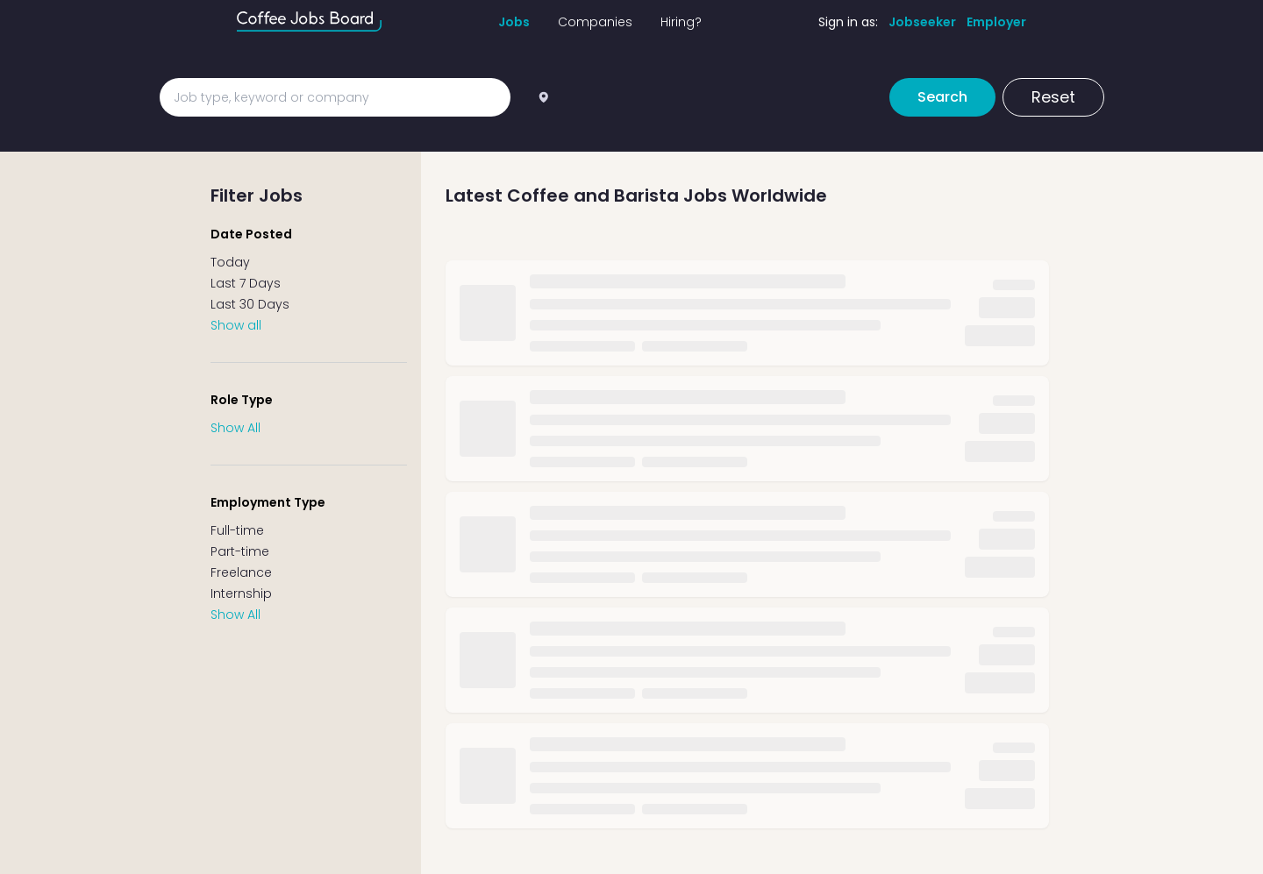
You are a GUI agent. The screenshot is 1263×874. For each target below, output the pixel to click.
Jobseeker (922, 22)
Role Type (241, 400)
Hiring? (681, 22)
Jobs (514, 22)
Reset (1053, 97)
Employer (996, 22)
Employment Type (267, 502)
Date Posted (251, 234)
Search (942, 97)
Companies (595, 22)
